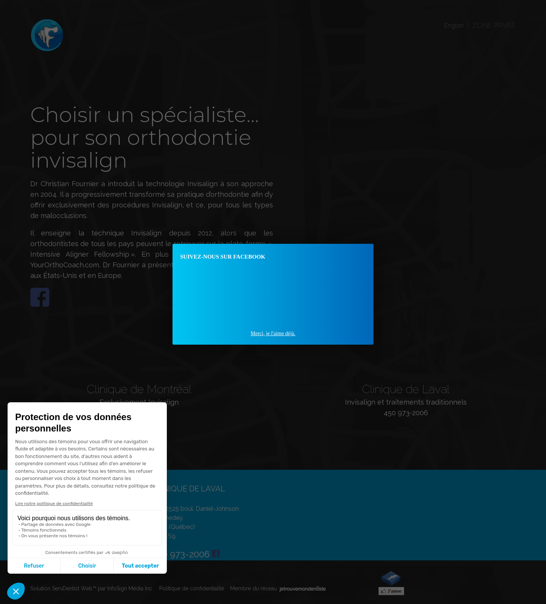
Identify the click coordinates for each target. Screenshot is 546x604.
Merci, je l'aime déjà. (273, 333)
